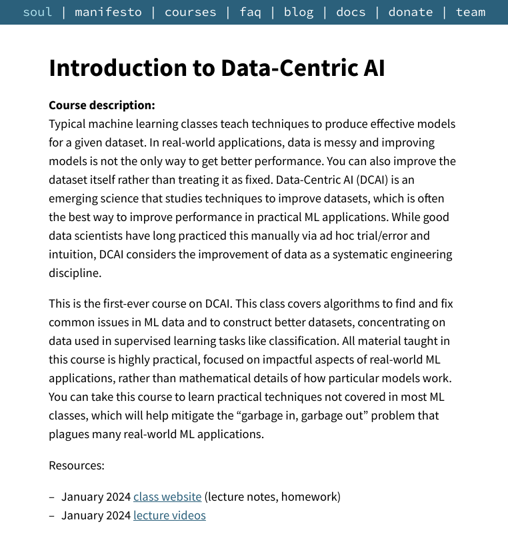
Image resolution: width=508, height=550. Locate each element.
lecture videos (169, 515)
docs (351, 12)
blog (299, 12)
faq (250, 12)
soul (38, 12)
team (470, 12)
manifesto (108, 12)
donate (411, 12)
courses (191, 12)
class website (167, 497)
